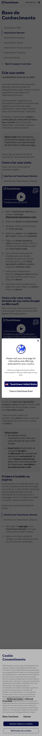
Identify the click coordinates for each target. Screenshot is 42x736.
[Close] (38, 340)
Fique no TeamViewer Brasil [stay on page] (21, 391)
